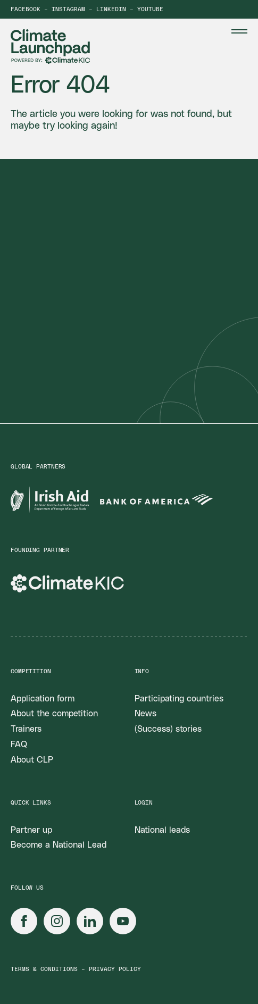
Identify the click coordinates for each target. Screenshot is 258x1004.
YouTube (150, 9)
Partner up (31, 830)
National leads (162, 830)
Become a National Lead (58, 845)
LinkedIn (111, 9)
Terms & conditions (44, 969)
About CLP (32, 760)
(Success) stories (168, 729)
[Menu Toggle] (239, 31)
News (145, 713)
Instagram (68, 9)
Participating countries (179, 699)
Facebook (25, 9)
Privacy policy (115, 969)
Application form (42, 699)
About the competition (54, 713)
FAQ (19, 744)
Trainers (26, 729)
